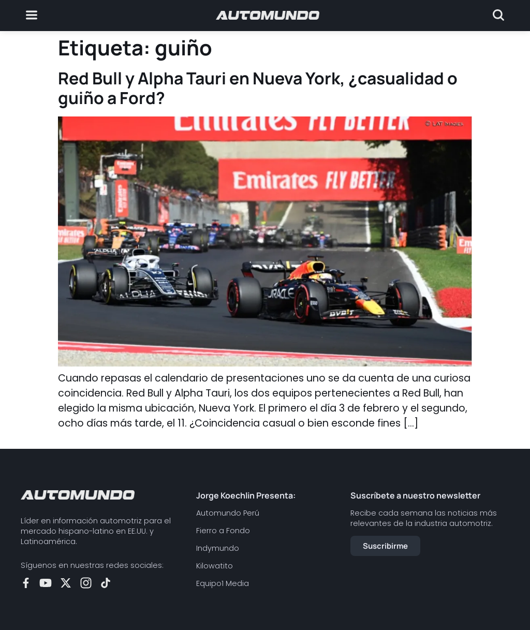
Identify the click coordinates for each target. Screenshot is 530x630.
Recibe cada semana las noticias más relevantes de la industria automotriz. (423, 518)
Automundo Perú (227, 513)
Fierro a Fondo (223, 530)
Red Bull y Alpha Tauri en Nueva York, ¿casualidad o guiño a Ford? (258, 88)
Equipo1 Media (222, 583)
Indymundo (217, 548)
